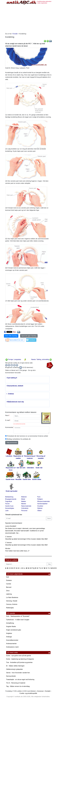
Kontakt (47, 691)
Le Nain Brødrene (12, 597)
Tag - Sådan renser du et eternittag (18, 686)
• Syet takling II (11, 378)
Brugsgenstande (10, 499)
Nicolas (7, 548)
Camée (8, 584)
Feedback (32, 340)
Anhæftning (10, 623)
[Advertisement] (28, 18)
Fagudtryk (8, 501)
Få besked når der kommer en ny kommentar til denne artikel (27, 436)
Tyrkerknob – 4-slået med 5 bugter (17, 620)
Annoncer (40, 691)
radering (9, 594)
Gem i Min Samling (11, 336)
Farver (7, 504)
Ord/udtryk (24, 508)
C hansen (8, 536)
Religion (40, 499)
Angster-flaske (11, 626)
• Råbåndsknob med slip (15, 402)
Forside (15, 34)
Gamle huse (9, 506)
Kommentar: (8, 427)
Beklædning (9, 497)
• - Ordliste (10, 394)
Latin (7, 510)
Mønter (23, 504)
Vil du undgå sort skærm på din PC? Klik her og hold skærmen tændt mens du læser (25, 45)
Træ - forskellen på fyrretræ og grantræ (19, 662)
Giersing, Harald (11, 601)
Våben (39, 510)
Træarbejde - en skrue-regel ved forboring (20, 679)
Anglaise (9, 633)
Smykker (40, 506)
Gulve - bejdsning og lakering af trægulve (20, 659)
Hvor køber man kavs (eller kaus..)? (17, 551)
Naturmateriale (26, 506)
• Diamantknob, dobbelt (14, 386)
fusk (7, 577)
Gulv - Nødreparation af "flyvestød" (18, 616)
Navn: (7, 415)
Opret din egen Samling (28, 336)
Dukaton (9, 580)
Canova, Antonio (11, 604)
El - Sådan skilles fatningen (15, 666)
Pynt (38, 497)
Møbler (23, 501)
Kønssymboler (11, 676)
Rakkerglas (10, 608)
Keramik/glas (9, 508)
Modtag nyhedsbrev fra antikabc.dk (19, 439)
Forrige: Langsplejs (13, 359)
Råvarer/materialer (43, 501)
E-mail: (8, 420)
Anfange (9, 637)
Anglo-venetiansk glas (13, 630)
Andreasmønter (11, 643)
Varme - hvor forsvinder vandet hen (18, 673)
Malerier (24, 497)
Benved (8, 587)
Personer (24, 510)
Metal (23, 499)
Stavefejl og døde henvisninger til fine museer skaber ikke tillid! (26, 539)
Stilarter (40, 508)
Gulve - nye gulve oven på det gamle (18, 655)
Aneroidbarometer (12, 640)
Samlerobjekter (42, 504)
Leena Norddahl (10, 526)
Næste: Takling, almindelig (41, 359)
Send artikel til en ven (16, 340)
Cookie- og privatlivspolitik (28, 693)
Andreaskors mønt (12, 647)
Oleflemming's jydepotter (14, 669)
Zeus (8, 590)
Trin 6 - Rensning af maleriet (15, 683)
